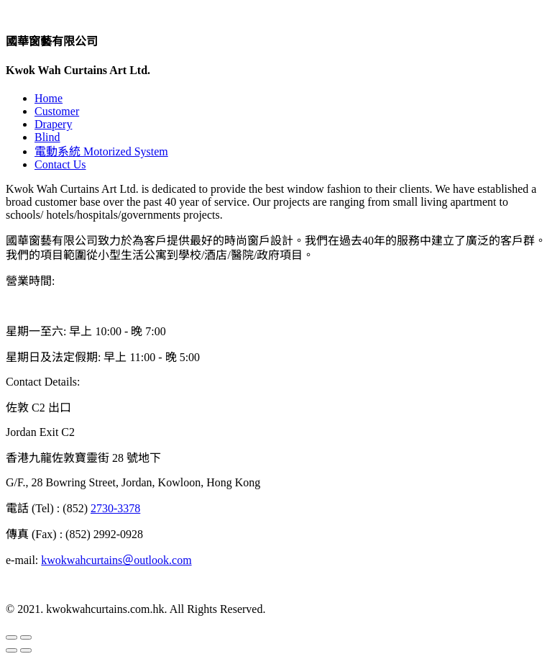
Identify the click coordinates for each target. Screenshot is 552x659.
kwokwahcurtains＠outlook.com (116, 560)
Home (48, 98)
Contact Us (60, 164)
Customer (56, 111)
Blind (47, 137)
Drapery (53, 124)
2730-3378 (115, 508)
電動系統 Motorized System (101, 151)
